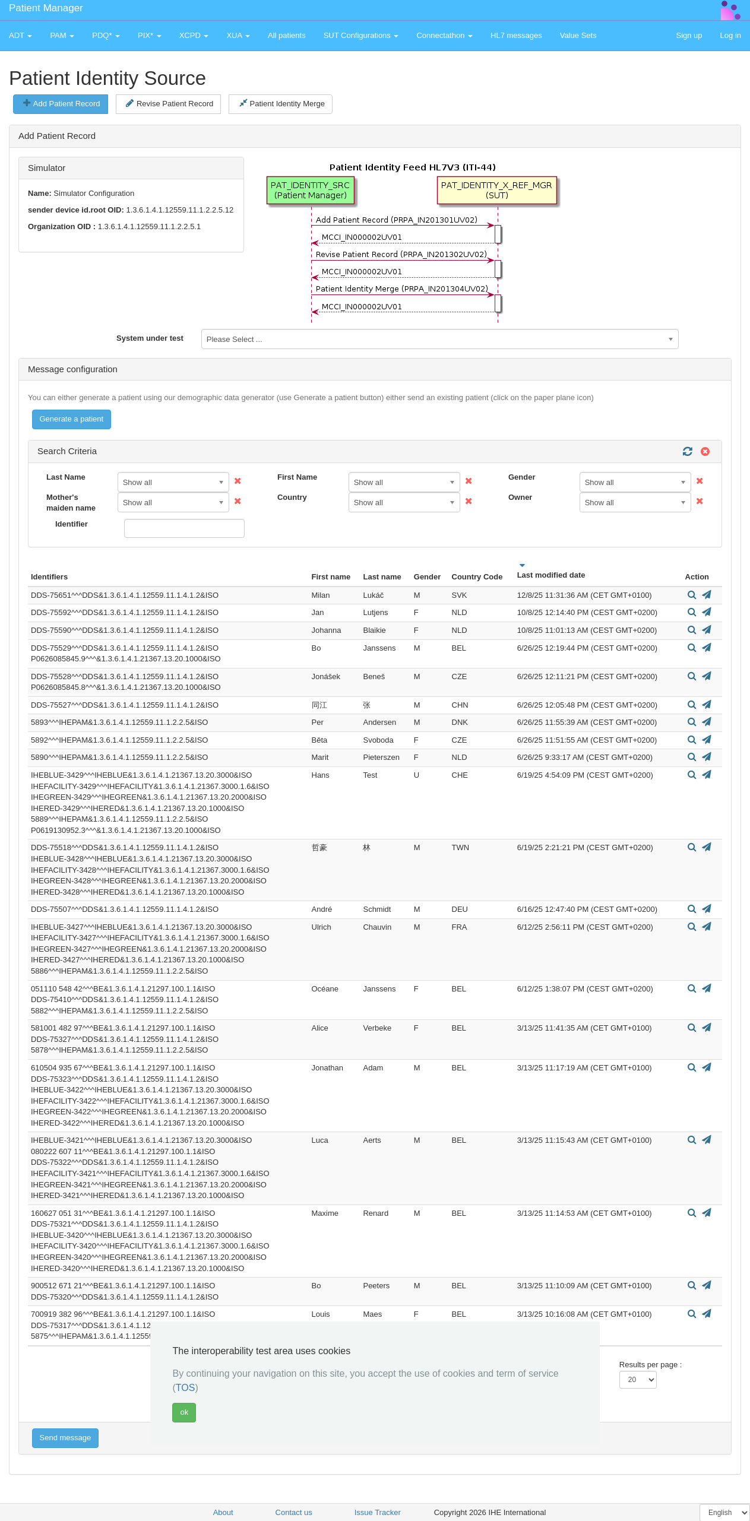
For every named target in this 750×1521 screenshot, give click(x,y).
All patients (287, 35)
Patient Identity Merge (282, 103)
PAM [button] (62, 35)
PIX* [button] (150, 35)
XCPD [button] (194, 35)
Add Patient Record (61, 103)
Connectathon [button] (444, 35)
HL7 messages (516, 35)
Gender (522, 477)
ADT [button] (20, 35)
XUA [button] (238, 35)
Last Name (66, 477)
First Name (297, 477)
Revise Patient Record (169, 103)
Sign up (689, 35)
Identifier (71, 523)
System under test (149, 338)
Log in (730, 35)
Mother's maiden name (71, 503)
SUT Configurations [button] (361, 35)
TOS (185, 1388)
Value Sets (578, 35)
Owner (520, 497)
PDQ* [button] (106, 35)
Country (292, 497)
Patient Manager (46, 8)
